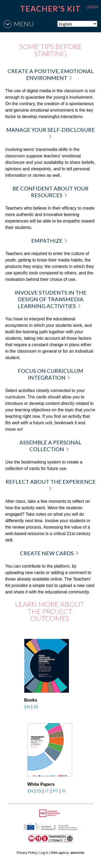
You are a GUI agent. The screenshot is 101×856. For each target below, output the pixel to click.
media (77, 853)
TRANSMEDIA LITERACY (57, 841)
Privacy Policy (27, 853)
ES (36, 706)
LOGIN (92, 7)
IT (47, 790)
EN (27, 706)
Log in (44, 853)
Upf (50, 813)
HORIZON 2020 (64, 828)
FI (64, 790)
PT (55, 790)
